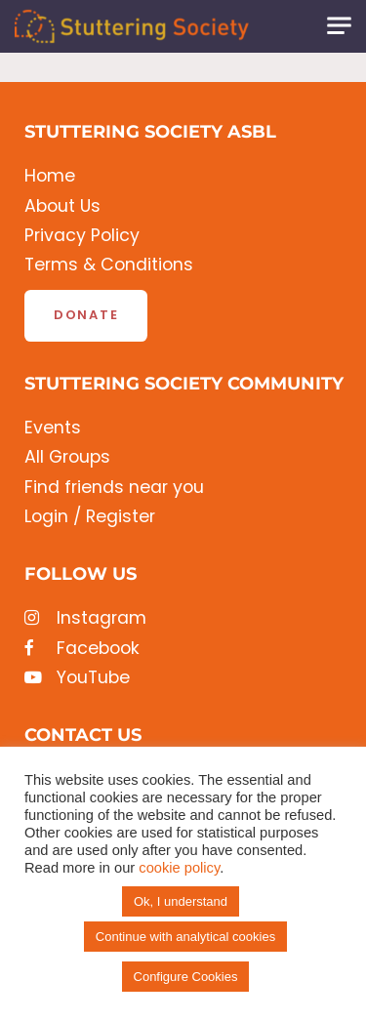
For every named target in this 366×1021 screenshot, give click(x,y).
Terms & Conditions (108, 265)
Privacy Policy (82, 235)
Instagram (85, 618)
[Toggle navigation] (339, 26)
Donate (86, 315)
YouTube (77, 678)
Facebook (82, 648)
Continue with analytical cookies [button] (185, 936)
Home (49, 176)
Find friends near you (114, 487)
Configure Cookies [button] (186, 976)
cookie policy (179, 868)
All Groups (67, 457)
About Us (62, 206)
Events (52, 428)
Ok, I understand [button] (180, 901)
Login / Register (89, 517)
